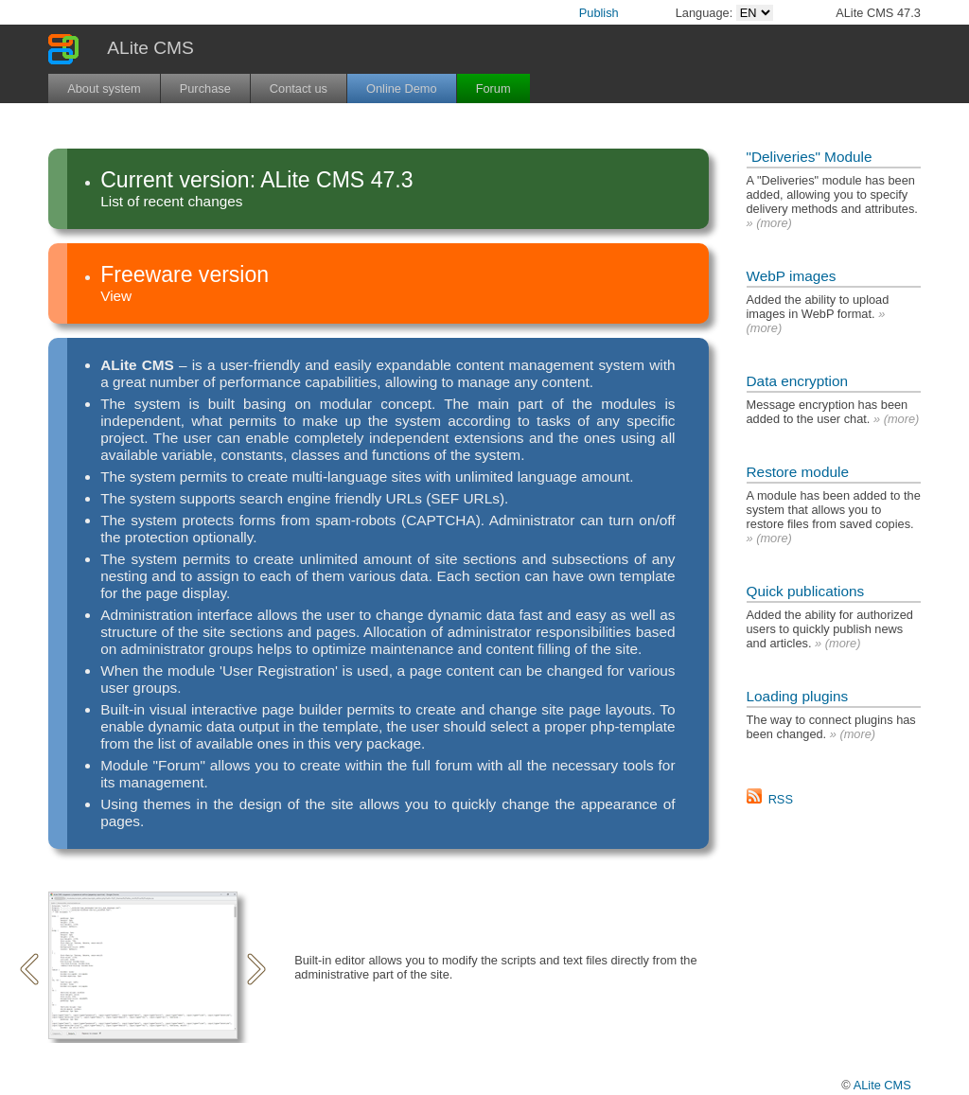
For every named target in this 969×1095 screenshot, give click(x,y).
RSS (780, 799)
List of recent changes (171, 201)
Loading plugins (798, 696)
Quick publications (806, 591)
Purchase (205, 88)
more (773, 223)
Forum (493, 88)
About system (104, 88)
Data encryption (798, 381)
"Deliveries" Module (809, 157)
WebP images (792, 276)
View (116, 296)
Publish (599, 13)
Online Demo (401, 88)
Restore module (798, 472)
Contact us (298, 88)
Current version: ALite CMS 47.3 (256, 180)
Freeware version (184, 274)
